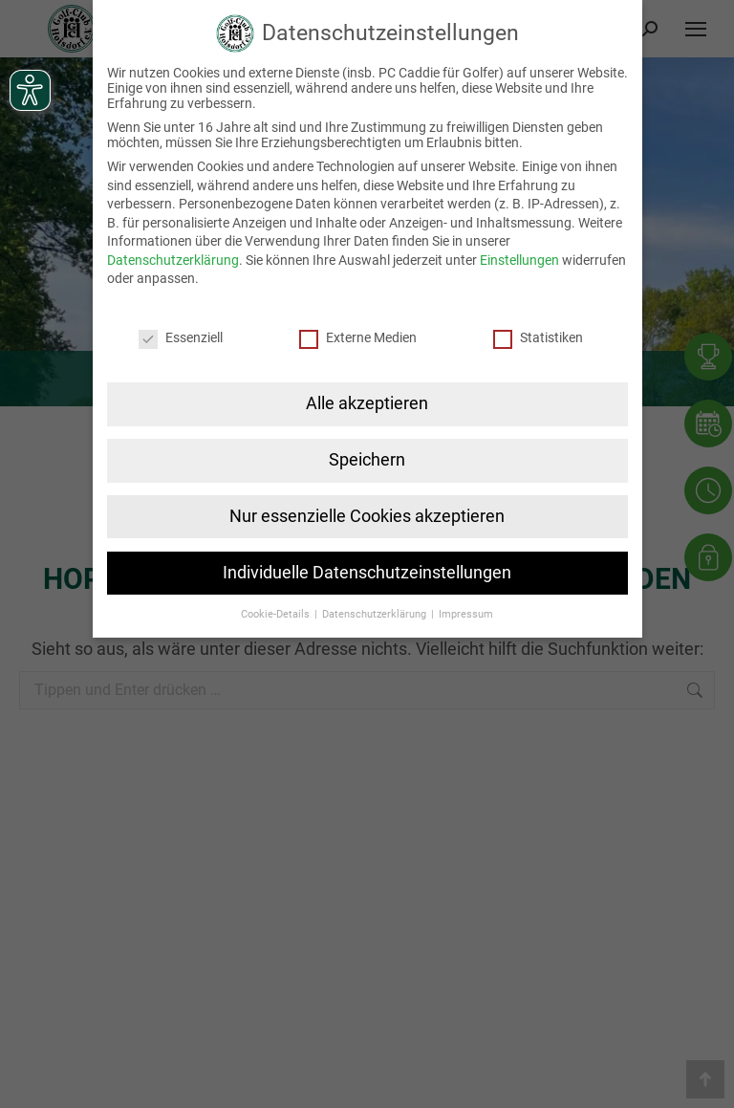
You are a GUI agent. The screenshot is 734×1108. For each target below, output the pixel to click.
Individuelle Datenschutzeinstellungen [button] (367, 572)
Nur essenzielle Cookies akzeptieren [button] (367, 516)
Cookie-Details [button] (277, 614)
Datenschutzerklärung (173, 260)
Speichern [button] (367, 459)
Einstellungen (519, 260)
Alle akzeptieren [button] (367, 403)
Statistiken (538, 337)
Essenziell (181, 337)
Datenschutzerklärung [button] (375, 614)
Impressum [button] (466, 614)
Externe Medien (358, 337)
